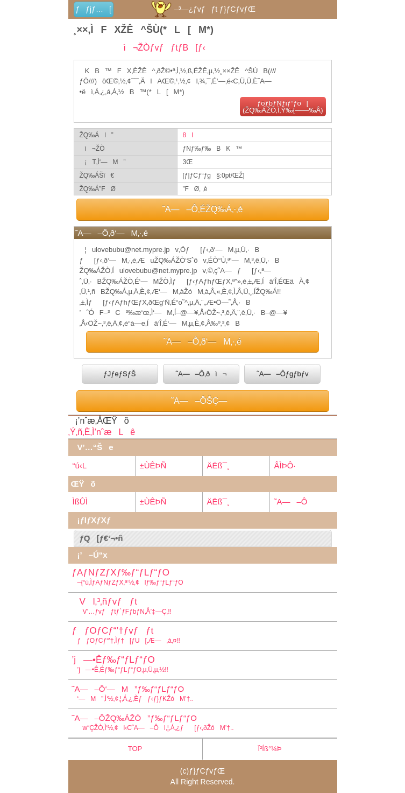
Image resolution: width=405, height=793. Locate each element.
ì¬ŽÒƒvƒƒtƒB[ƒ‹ (161, 47)
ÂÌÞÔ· (285, 465)
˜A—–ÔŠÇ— (203, 400)
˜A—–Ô (291, 501)
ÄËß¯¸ (218, 465)
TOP (135, 749)
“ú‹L (80, 465)
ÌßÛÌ (80, 501)
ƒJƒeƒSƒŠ (120, 374)
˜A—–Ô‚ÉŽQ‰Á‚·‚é (202, 209)
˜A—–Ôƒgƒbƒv (282, 374)
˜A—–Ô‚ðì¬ (201, 374)
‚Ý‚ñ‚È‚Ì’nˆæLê (102, 432)
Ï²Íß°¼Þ (269, 749)
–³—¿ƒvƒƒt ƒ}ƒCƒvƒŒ (202, 9)
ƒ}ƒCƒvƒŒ (207, 771)
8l (188, 135)
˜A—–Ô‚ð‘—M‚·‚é (202, 341)
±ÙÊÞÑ (153, 465)
